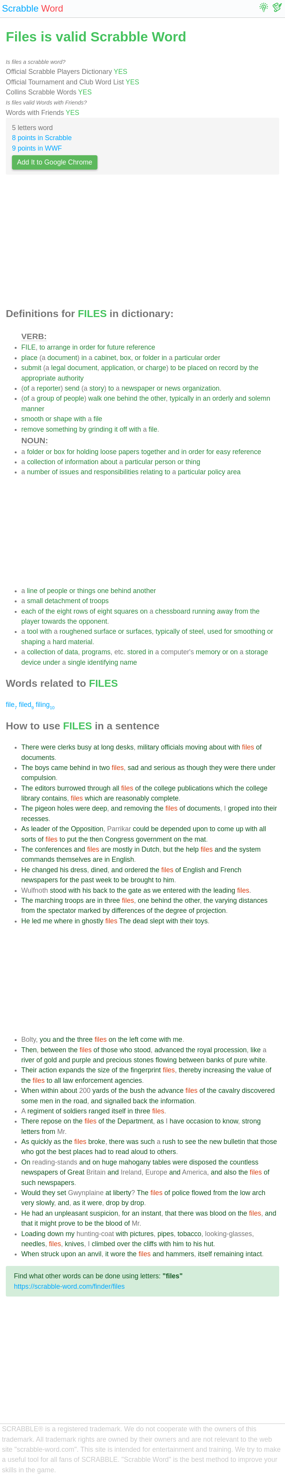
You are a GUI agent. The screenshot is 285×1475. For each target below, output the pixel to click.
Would (31, 1193)
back (100, 890)
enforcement (94, 1080)
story (96, 388)
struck (50, 1254)
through (99, 788)
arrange (59, 347)
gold (50, 1060)
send (72, 388)
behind (127, 398)
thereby (190, 1070)
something (61, 429)
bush (137, 1090)
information (82, 462)
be (182, 368)
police (181, 1193)
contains (54, 798)
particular (188, 358)
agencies (128, 1080)
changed (45, 870)
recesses (34, 819)
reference (140, 347)
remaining (229, 1254)
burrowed (71, 788)
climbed (103, 1244)
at (96, 747)
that (252, 1142)
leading (224, 890)
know (230, 1121)
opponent (93, 621)
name (128, 662)
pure (240, 1060)
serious (165, 768)
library (30, 798)
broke (96, 1142)
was (132, 1142)
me (47, 921)
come (225, 829)
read (122, 1152)
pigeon (45, 808)
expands (72, 1070)
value (255, 1070)
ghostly (93, 921)
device (31, 662)
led (36, 921)
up (240, 829)
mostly (123, 849)
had (100, 1152)
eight (64, 611)
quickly (41, 1142)
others (166, 1152)
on (213, 368)
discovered (258, 1090)
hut (208, 1244)
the (253, 368)
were (48, 747)
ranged (99, 1111)
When (30, 1090)
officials (172, 747)
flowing (166, 1060)
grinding (100, 429)
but (167, 849)
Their (29, 1070)
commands (38, 859)
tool (32, 631)
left (133, 1039)
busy (84, 747)
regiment (40, 1111)
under (51, 662)
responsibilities (116, 472)
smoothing (249, 631)
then (96, 839)
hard (59, 642)
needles (33, 1244)
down (56, 1234)
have (176, 1121)
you (45, 1039)
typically (182, 398)
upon (200, 829)
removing (138, 808)
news (173, 388)
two (104, 768)
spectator (62, 910)
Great (75, 1172)
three (112, 900)
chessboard (172, 611)
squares (126, 611)
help (192, 849)
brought (142, 880)
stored (136, 652)
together (153, 452)
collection (41, 462)
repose (51, 1121)
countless (244, 1162)
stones (144, 1060)
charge (155, 368)
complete (164, 798)
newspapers (39, 880)
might (48, 1223)
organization (201, 388)
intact (254, 1254)
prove (66, 1223)
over (123, 1244)
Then (29, 1050)
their (270, 808)
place (29, 358)
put (71, 839)
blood (218, 1213)
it (116, 429)
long (107, 747)
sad (133, 768)
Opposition (87, 829)
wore (118, 1254)
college (165, 788)
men (46, 1101)
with (80, 419)
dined (99, 870)
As (25, 829)
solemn (259, 398)
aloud (139, 1152)
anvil (94, 1254)
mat (200, 839)
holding (88, 452)
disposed (202, 1162)
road (80, 1101)
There (30, 747)
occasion (199, 1121)
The (27, 768)
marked (89, 910)
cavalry (229, 1090)
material (80, 642)
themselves (73, 859)
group (45, 398)
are (109, 798)
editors (45, 788)
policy (216, 472)
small (35, 601)
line (32, 591)
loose (108, 452)
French (231, 870)
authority (71, 378)
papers (128, 452)
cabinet (105, 358)
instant (151, 1213)
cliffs (150, 1244)
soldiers (75, 1111)
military (148, 747)
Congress (119, 839)
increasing (218, 1070)
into (256, 808)
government (154, 839)
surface (105, 631)
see (190, 1142)
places (83, 1152)
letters (30, 1131)
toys (201, 921)
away (225, 611)
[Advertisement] (142, 243)
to (42, 347)
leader (40, 829)
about (108, 462)
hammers (180, 1254)
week (104, 880)
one (109, 398)
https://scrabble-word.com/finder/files (69, 1286)
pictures (142, 1234)
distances (253, 900)
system (250, 849)
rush (169, 1142)
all (116, 788)
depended (175, 829)
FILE (28, 347)
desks (125, 747)
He (25, 870)
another (144, 591)
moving (196, 747)
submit (31, 368)
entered (174, 890)
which (224, 788)
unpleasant (71, 1213)
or (138, 358)
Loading (33, 1234)
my (69, 1234)
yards (100, 1090)
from (241, 611)
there (248, 768)
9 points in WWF (37, 148)
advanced (169, 1050)
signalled (117, 1101)
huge (109, 1162)
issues (69, 472)
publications (195, 788)
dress (78, 870)
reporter (49, 388)
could (141, 829)
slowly (45, 1203)
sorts (28, 839)
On (25, 1162)
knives (74, 1244)
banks (215, 1060)
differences (128, 910)
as (181, 768)
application (117, 368)
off (123, 429)
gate (135, 890)
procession (230, 1050)
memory (208, 652)
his (64, 870)
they (215, 768)
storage (256, 652)
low (245, 1193)
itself (119, 1111)
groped (238, 808)
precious (119, 1060)
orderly (222, 398)
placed (197, 368)
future (116, 347)
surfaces (139, 631)
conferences (53, 849)
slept (157, 921)
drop (112, 1203)
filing (45, 704)
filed (26, 704)
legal (58, 368)
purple (81, 1060)
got (40, 1152)
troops (99, 601)
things (86, 591)
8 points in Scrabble (42, 138)
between (54, 1050)
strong (251, 1121)
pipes (165, 1234)
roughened (76, 631)
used (214, 631)
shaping (33, 642)
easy (223, 452)
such (147, 1142)
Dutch (150, 849)
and (240, 398)
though (197, 768)
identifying (102, 662)
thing (193, 462)
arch (258, 1193)
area (234, 472)
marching (49, 900)
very (27, 1203)
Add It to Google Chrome (54, 162)
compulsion (38, 778)
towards (54, 621)
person (165, 462)
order (88, 347)
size (104, 1070)
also (230, 1172)
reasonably (132, 798)
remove (32, 429)
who (125, 1050)
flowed (202, 1193)
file (98, 419)
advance (171, 1090)
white (257, 1060)
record (228, 368)
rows (80, 611)
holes (65, 808)
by (243, 368)
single (76, 662)
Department (135, 1121)
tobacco (189, 1234)
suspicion (104, 1213)
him (168, 880)
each (28, 611)
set (61, 1193)
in (75, 347)
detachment (62, 601)
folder (151, 358)
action (48, 1070)
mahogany (134, 1162)
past (87, 880)
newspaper (138, 388)
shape (62, 419)
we (156, 890)
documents (38, 758)
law (68, 1080)
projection (211, 910)
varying (226, 900)
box (125, 358)
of (26, 388)
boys (42, 768)
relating (151, 472)
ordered (136, 870)
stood (58, 890)
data (71, 652)
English (123, 859)
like (256, 1050)
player (30, 621)
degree (176, 910)
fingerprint (146, 1070)
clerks (66, 747)
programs (96, 652)
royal (204, 1050)
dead (140, 921)
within (49, 1090)
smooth (32, 419)
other (158, 398)
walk (95, 398)
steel (196, 631)
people (74, 398)
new (215, 1142)
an (207, 398)
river (27, 1060)
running (203, 611)
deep (99, 808)
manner (32, 409)
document (62, 358)
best (64, 1152)
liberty (122, 1193)
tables (161, 1162)
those (109, 1050)
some (29, 1101)
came (59, 768)
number (38, 472)
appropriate (38, 378)
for (101, 347)
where (63, 921)
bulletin (234, 1142)
